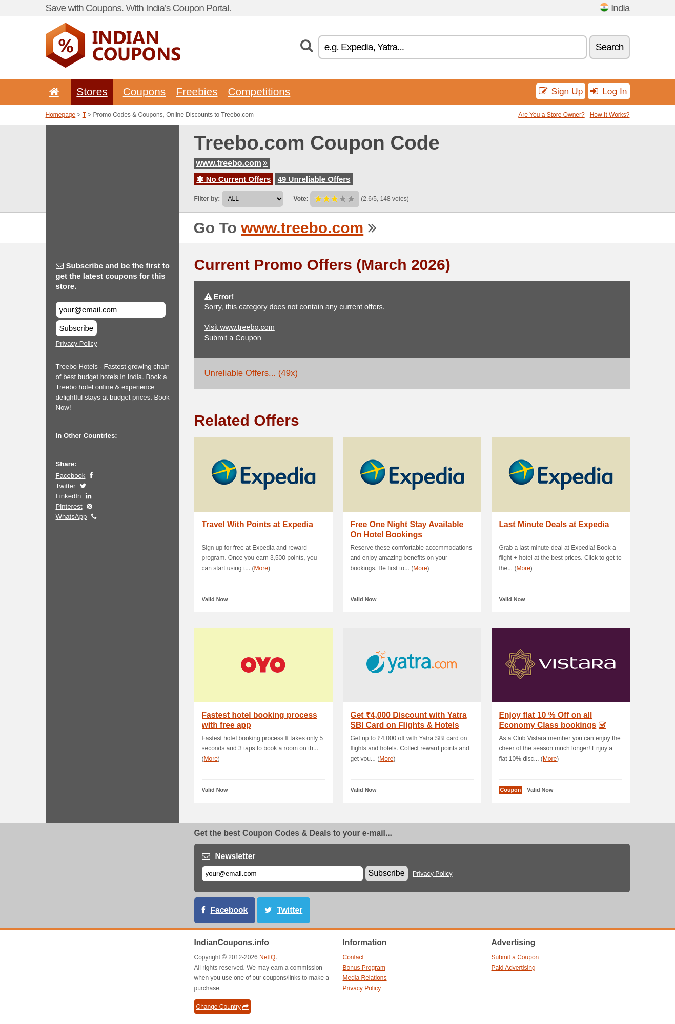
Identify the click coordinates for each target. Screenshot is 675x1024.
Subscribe (76, 328)
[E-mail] (282, 873)
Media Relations (365, 977)
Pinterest (69, 506)
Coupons (144, 91)
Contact (353, 957)
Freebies (196, 91)
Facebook (71, 475)
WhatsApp (71, 516)
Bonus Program (364, 967)
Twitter (66, 486)
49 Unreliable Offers (314, 179)
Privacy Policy (76, 343)
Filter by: (207, 198)
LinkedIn (68, 496)
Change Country (222, 1006)
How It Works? (610, 114)
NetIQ (267, 957)
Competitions (259, 91)
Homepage (61, 114)
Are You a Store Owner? (551, 114)
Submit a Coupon (232, 337)
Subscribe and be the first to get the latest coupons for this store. (113, 275)
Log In (608, 91)
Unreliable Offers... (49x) (251, 373)
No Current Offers (234, 179)
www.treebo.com (232, 163)
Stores (91, 91)
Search (610, 46)
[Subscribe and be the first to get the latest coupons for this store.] (111, 310)
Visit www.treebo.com (239, 327)
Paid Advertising (514, 967)
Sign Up (561, 91)
